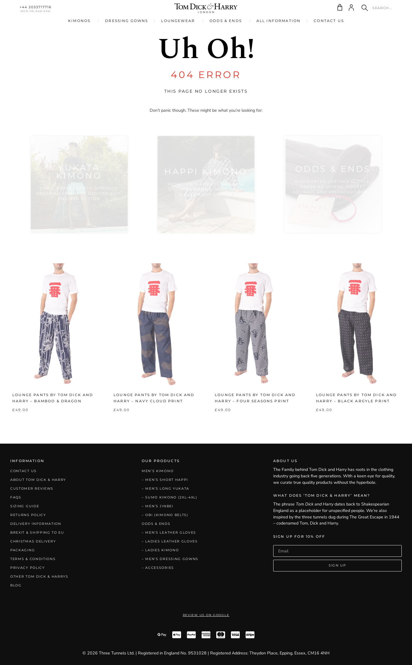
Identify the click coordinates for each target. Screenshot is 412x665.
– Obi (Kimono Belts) (165, 515)
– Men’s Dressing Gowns (170, 559)
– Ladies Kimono (160, 550)
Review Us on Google (206, 615)
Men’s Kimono (157, 471)
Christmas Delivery (33, 541)
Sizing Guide (24, 506)
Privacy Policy (27, 568)
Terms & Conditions (32, 559)
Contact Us (23, 471)
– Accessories (158, 568)
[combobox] (379, 8)
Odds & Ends (156, 524)
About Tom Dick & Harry (38, 480)
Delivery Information (35, 524)
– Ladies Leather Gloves (170, 541)
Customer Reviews (31, 488)
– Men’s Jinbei (157, 506)
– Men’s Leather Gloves (169, 532)
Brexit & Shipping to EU (37, 532)
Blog (16, 585)
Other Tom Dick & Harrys (39, 576)
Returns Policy (28, 515)
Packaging (22, 550)
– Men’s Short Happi (165, 480)
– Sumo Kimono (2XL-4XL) (169, 497)
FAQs (15, 497)
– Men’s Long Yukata (165, 488)
